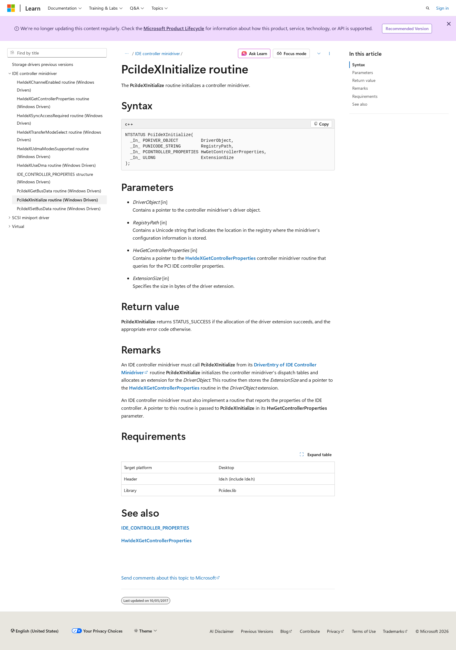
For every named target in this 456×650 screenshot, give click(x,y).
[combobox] (57, 53)
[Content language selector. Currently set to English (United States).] (34, 631)
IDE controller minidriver (157, 53)
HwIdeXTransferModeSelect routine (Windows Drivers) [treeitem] (59, 136)
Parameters (362, 72)
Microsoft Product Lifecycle (173, 28)
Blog (284, 631)
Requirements (364, 96)
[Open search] (428, 8)
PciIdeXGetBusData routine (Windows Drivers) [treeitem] (59, 191)
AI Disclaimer (222, 631)
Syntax (358, 64)
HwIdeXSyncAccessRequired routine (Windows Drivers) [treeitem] (60, 119)
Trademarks (393, 631)
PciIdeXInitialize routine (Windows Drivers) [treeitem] (57, 200)
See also (359, 104)
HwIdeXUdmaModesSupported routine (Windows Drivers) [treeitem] (53, 152)
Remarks (360, 88)
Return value (363, 80)
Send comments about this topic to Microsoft (168, 577)
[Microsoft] (11, 8)
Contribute (310, 631)
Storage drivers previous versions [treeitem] (42, 64)
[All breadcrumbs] (126, 53)
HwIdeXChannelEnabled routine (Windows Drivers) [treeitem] (55, 86)
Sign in (442, 8)
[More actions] (329, 53)
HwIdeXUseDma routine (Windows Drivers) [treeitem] (56, 165)
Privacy (333, 631)
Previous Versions (257, 631)
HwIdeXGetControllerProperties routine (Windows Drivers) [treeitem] (53, 102)
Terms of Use (364, 631)
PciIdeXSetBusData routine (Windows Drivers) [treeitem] (58, 208)
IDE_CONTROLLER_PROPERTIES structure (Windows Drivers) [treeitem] (55, 178)
